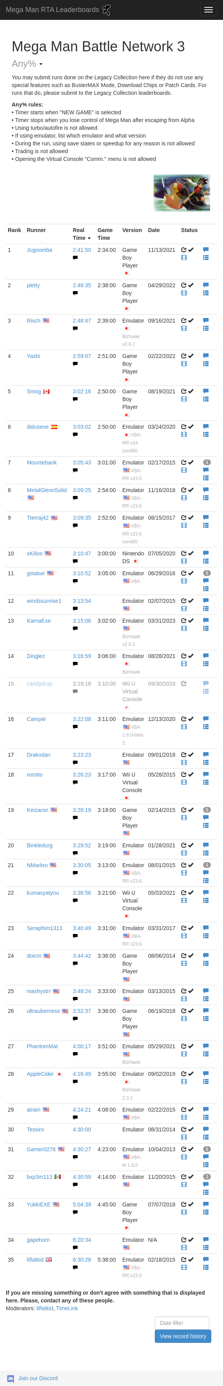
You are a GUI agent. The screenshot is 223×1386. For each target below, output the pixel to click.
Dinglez (36, 656)
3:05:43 (82, 462)
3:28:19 (82, 810)
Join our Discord (38, 1378)
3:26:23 (82, 775)
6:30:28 (82, 1260)
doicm (34, 956)
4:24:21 (82, 1110)
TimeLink (67, 1308)
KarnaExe (39, 621)
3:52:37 (82, 1011)
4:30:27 (82, 1149)
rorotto (34, 775)
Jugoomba (39, 250)
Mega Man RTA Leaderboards (59, 10)
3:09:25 (82, 490)
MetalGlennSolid (47, 490)
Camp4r (36, 719)
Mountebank (42, 462)
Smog (34, 391)
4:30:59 (82, 1177)
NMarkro (37, 865)
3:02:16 (82, 391)
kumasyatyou (43, 893)
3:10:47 (82, 553)
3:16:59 (82, 656)
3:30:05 (82, 865)
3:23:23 (82, 755)
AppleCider (40, 1074)
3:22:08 (82, 719)
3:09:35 (82, 518)
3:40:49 (82, 928)
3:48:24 (82, 991)
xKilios (34, 553)
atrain (34, 1110)
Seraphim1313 (44, 928)
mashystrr (39, 991)
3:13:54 (82, 601)
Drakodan (39, 755)
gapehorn (38, 1240)
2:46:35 (82, 285)
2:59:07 (82, 356)
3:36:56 (82, 893)
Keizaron (37, 810)
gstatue (36, 573)
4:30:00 (82, 1129)
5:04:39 (82, 1204)
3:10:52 (82, 573)
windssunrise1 (44, 601)
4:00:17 (82, 1046)
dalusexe (38, 427)
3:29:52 (82, 845)
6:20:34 (82, 1240)
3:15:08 (82, 621)
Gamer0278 (41, 1149)
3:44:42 (82, 956)
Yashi (33, 356)
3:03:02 (82, 427)
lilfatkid (35, 1260)
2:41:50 (82, 250)
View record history (183, 1336)
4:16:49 (82, 1074)
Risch (34, 321)
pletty (33, 285)
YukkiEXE (39, 1204)
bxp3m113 (39, 1177)
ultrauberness (43, 1011)
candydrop (39, 684)
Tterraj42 (38, 518)
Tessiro (35, 1129)
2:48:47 (82, 321)
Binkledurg (40, 845)
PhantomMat (42, 1046)
